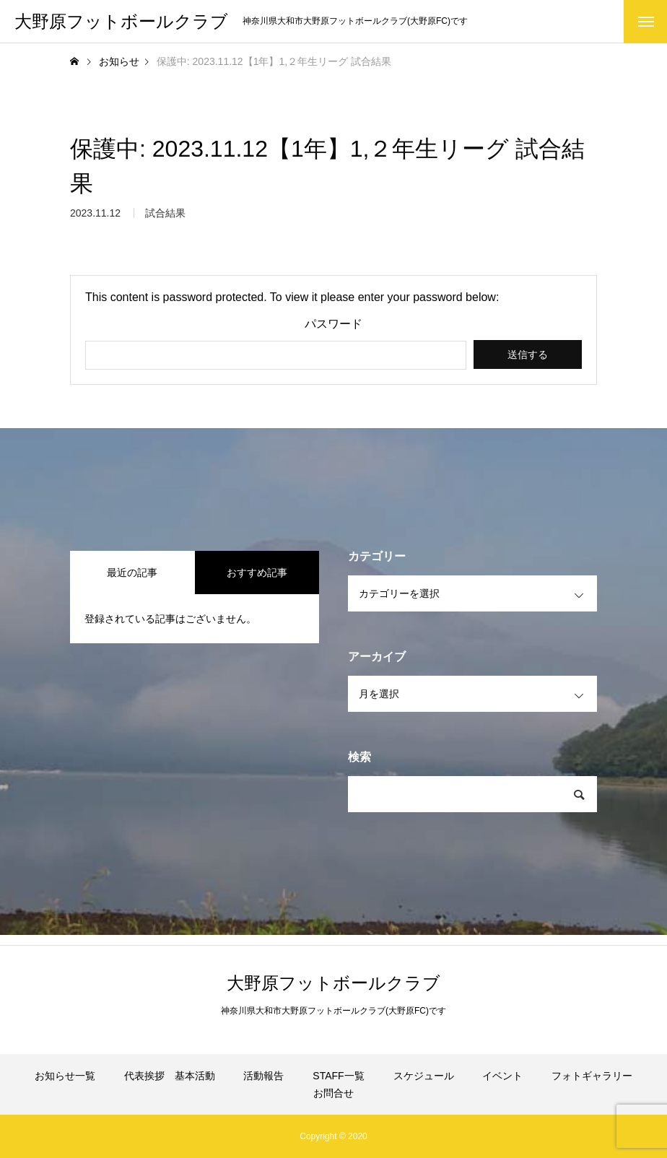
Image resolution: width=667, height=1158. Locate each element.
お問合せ (333, 1093)
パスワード (333, 324)
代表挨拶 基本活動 (169, 1075)
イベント (502, 1075)
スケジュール (423, 1075)
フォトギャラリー (592, 1075)
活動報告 (263, 1075)
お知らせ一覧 (65, 1075)
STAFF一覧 (338, 1075)
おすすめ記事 (257, 572)
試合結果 (165, 216)
